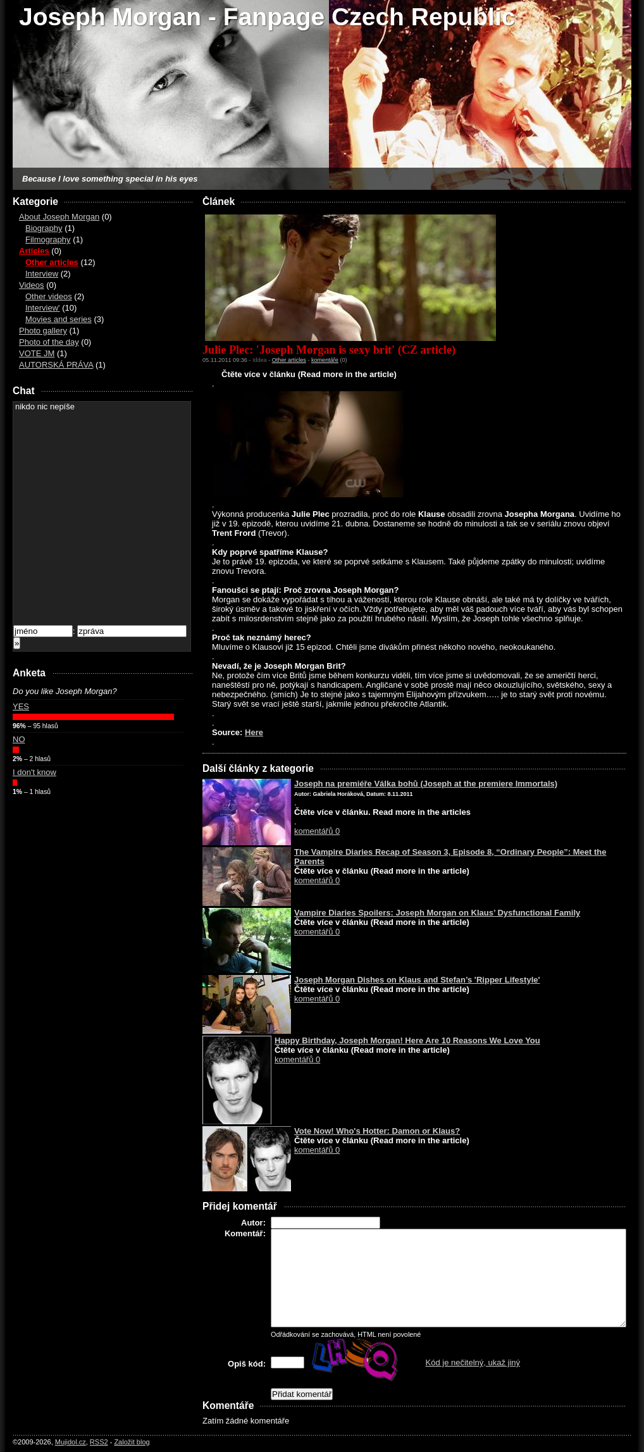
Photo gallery (43, 330)
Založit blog (131, 1442)
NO (19, 739)
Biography (44, 228)
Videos (31, 285)
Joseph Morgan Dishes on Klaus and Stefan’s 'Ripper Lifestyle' (417, 979)
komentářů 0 (317, 831)
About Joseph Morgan (59, 216)
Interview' (42, 308)
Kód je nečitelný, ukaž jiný (473, 1362)
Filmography (48, 239)
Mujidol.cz (70, 1442)
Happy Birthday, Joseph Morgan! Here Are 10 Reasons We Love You (407, 1040)
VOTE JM (36, 353)
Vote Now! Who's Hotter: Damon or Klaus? (377, 1131)
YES (21, 706)
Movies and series (58, 319)
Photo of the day (49, 342)
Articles (34, 251)
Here (254, 732)
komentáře (324, 360)
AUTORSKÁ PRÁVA (56, 364)
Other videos (48, 296)
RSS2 (99, 1442)
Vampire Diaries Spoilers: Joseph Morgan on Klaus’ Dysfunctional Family (437, 912)
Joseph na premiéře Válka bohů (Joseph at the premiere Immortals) (425, 783)
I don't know (34, 772)
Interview (41, 273)
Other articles (51, 262)
